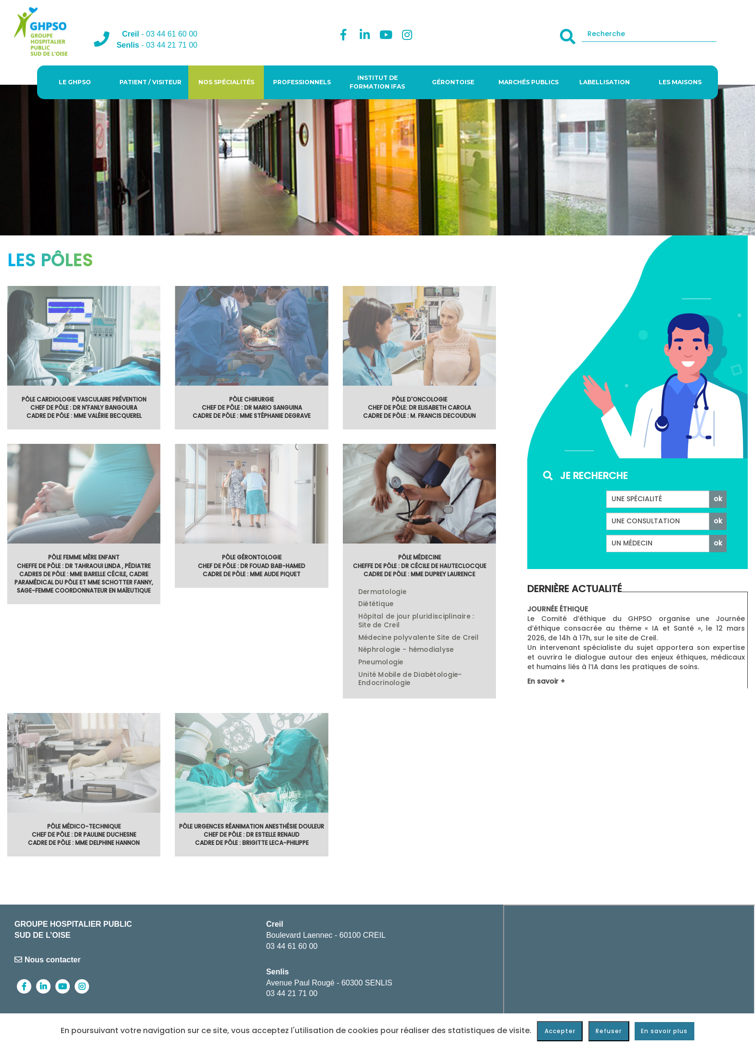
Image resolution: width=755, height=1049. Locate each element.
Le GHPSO (75, 82)
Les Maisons (680, 82)
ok (718, 499)
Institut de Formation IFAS (377, 82)
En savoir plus (664, 1031)
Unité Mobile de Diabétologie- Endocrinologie (410, 679)
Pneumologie (381, 662)
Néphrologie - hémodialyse (406, 650)
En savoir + (546, 681)
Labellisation (604, 82)
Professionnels (302, 82)
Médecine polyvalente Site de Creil (418, 638)
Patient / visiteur (150, 82)
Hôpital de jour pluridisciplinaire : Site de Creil (416, 621)
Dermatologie (382, 592)
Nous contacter (47, 960)
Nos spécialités (226, 82)
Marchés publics (528, 82)
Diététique (376, 604)
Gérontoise (453, 82)
